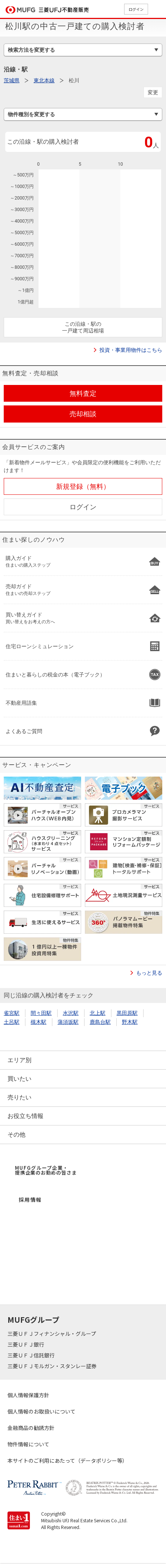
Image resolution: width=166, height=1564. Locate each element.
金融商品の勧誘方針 (31, 1427)
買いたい (19, 1079)
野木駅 (130, 1022)
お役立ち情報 (25, 1116)
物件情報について (28, 1444)
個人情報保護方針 (28, 1395)
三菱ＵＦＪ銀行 (26, 1344)
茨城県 (11, 80)
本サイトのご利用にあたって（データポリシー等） (67, 1460)
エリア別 (19, 1060)
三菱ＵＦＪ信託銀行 (31, 1355)
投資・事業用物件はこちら (130, 350)
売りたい (19, 1097)
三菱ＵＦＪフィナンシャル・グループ (52, 1333)
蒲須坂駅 (68, 1022)
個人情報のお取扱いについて (41, 1411)
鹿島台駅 (100, 1022)
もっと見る (149, 973)
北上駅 (97, 1013)
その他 (16, 1134)
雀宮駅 (11, 1013)
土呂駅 (11, 1022)
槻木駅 (38, 1022)
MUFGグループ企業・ (46, 1170)
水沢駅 (71, 1013)
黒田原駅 (127, 1013)
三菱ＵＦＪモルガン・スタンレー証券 (52, 1366)
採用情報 (30, 1199)
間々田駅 (41, 1013)
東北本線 (44, 80)
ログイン (136, 9)
